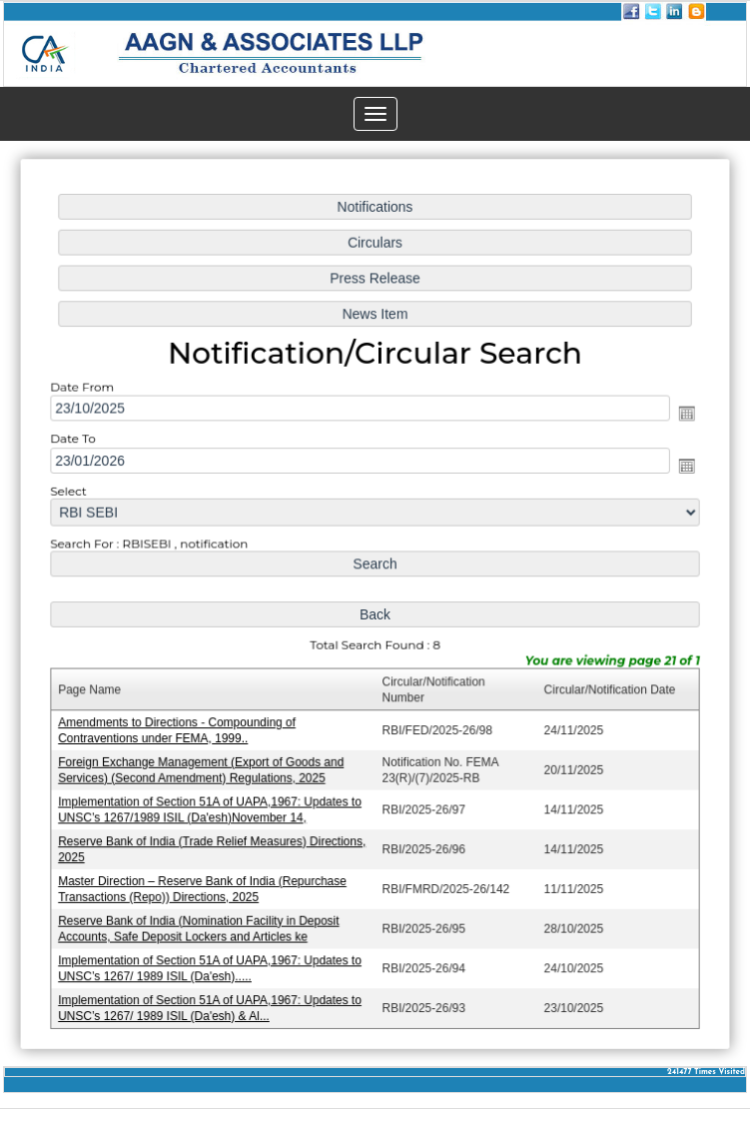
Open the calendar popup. (681, 416)
